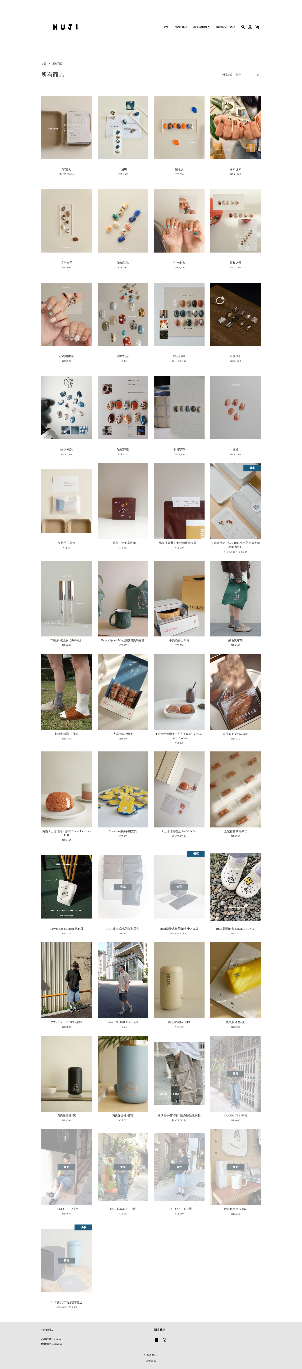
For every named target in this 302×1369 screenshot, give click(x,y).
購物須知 (151, 1361)
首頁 (43, 63)
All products (201, 27)
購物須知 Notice (225, 27)
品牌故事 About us (51, 1339)
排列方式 (226, 74)
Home (165, 27)
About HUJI (181, 27)
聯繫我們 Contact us (51, 1344)
